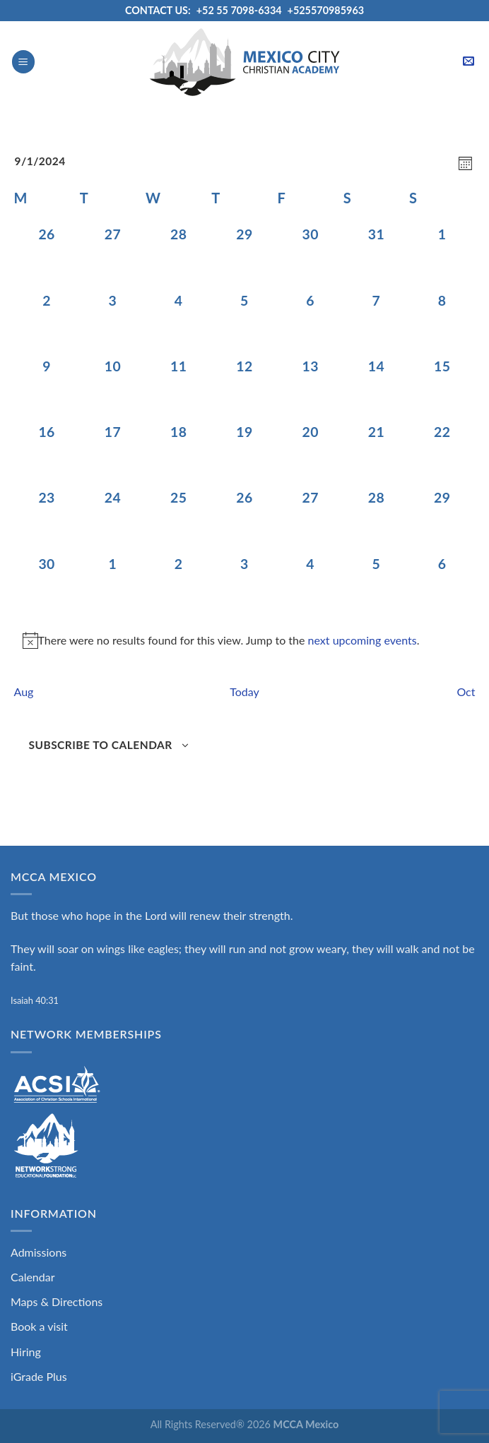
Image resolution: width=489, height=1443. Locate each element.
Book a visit (39, 1326)
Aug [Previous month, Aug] (24, 691)
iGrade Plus (39, 1376)
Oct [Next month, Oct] (465, 691)
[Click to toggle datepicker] (40, 161)
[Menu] (23, 61)
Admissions (38, 1252)
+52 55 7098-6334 (239, 10)
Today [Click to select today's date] (244, 691)
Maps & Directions (56, 1301)
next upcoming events (362, 640)
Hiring (26, 1351)
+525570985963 (326, 10)
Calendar (33, 1276)
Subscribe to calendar (100, 744)
